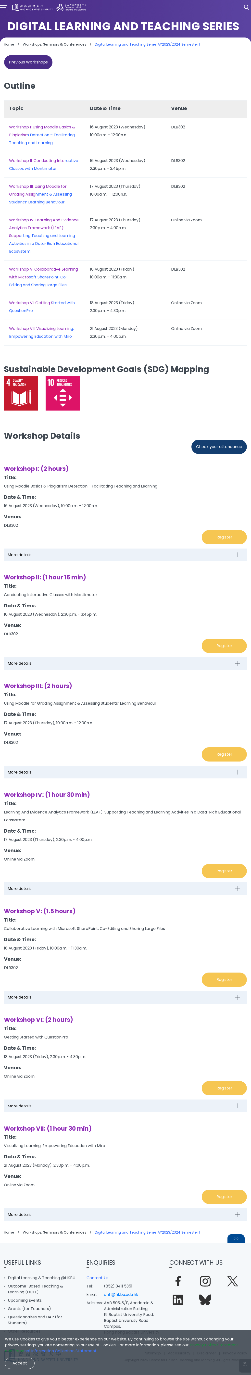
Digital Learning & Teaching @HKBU (41, 1278)
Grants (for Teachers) (29, 1309)
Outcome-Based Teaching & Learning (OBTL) (35, 1289)
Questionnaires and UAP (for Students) (35, 1320)
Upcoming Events (25, 1300)
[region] (125, 223)
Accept (20, 1363)
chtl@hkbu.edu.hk (121, 1294)
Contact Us (97, 1278)
